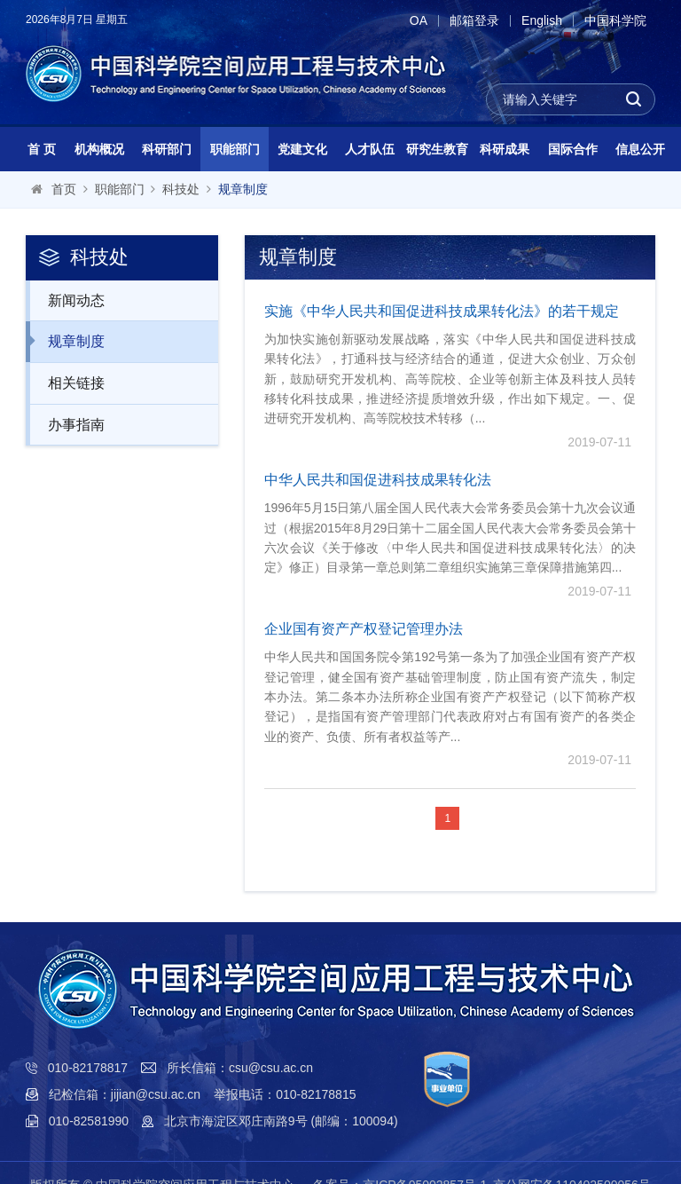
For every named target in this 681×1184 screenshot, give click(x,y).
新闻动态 (67, 300)
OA (418, 21)
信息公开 (640, 149)
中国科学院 (615, 21)
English (541, 21)
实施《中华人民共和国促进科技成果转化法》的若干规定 (441, 311)
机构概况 (99, 149)
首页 (63, 189)
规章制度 (243, 189)
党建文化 (302, 149)
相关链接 (67, 382)
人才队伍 (370, 149)
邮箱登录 (474, 21)
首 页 (41, 149)
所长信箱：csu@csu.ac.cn (240, 1068)
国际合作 (573, 149)
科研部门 (167, 149)
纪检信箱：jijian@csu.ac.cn (124, 1094)
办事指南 (67, 424)
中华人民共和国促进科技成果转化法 (377, 479)
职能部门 (235, 149)
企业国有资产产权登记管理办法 (363, 628)
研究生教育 (437, 149)
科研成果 (504, 149)
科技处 (181, 189)
